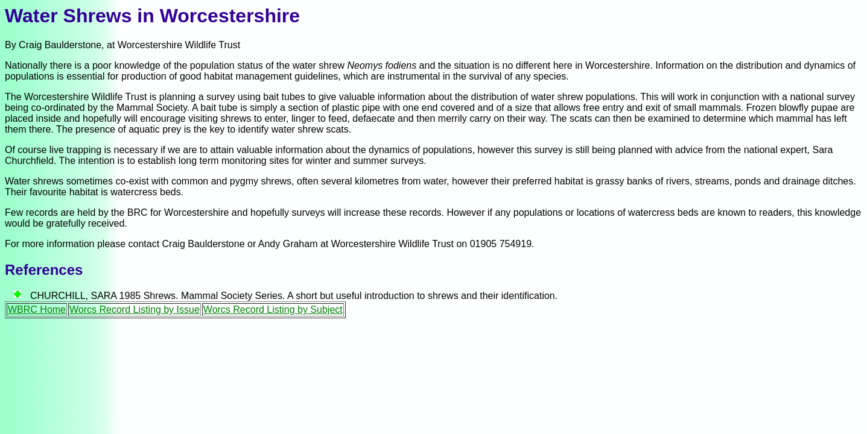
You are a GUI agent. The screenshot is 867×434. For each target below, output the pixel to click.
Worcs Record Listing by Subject (273, 309)
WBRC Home (37, 309)
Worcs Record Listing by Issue (134, 309)
